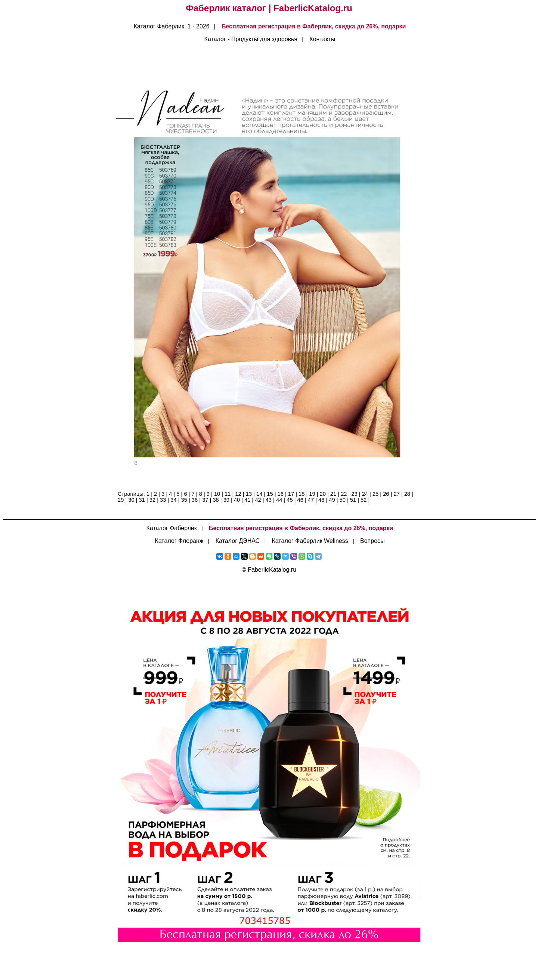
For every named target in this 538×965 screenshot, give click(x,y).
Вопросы (372, 541)
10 (217, 494)
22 (344, 494)
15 (270, 494)
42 (258, 500)
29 (121, 500)
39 (226, 500)
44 (279, 500)
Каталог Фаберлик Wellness (310, 541)
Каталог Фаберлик (171, 528)
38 (216, 500)
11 (228, 494)
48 (321, 500)
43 (269, 500)
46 (300, 500)
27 (396, 494)
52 (364, 500)
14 (259, 494)
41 (247, 500)
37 (205, 500)
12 (238, 494)
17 (291, 494)
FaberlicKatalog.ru (272, 569)
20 (323, 494)
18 (301, 494)
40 (237, 500)
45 (290, 500)
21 (333, 494)
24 (365, 494)
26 (386, 494)
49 (332, 500)
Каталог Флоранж (179, 541)
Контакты (322, 39)
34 (173, 500)
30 (131, 500)
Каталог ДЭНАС (238, 541)
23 (354, 494)
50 (343, 500)
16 (281, 494)
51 (353, 500)
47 (311, 500)
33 (163, 500)
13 (249, 494)
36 (195, 500)
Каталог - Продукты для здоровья (250, 39)
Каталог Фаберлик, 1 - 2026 (172, 26)
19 (312, 494)
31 (142, 500)
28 (407, 494)
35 (184, 500)
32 (152, 500)
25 (375, 494)
